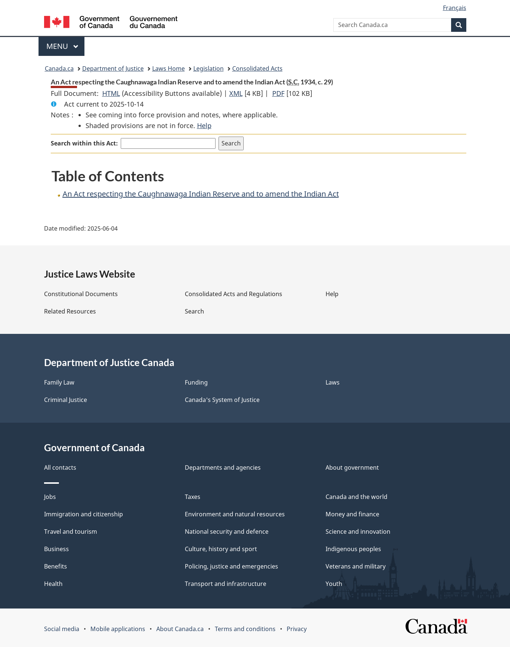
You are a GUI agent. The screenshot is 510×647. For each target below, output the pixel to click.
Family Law (59, 382)
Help (204, 125)
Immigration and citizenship (83, 514)
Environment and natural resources (235, 514)
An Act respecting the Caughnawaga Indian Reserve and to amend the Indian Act (201, 194)
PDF (278, 93)
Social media (61, 629)
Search (194, 311)
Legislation (208, 68)
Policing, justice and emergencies (231, 566)
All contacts (60, 467)
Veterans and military (356, 566)
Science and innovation (358, 531)
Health (53, 584)
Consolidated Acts (257, 68)
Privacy (297, 629)
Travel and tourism (70, 531)
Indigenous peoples (353, 549)
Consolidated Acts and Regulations (233, 294)
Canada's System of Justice (222, 400)
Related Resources (70, 311)
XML (236, 93)
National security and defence (227, 531)
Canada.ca (59, 68)
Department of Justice (113, 68)
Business (56, 549)
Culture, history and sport (221, 549)
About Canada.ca (180, 629)
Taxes (192, 497)
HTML (111, 93)
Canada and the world (356, 497)
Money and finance (352, 514)
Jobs (50, 497)
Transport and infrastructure (225, 584)
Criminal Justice (65, 400)
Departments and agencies (223, 467)
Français (454, 8)
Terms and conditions (245, 629)
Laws (333, 382)
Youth (334, 584)
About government (352, 467)
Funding (196, 382)
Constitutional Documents (81, 294)
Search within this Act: (84, 143)
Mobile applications (117, 629)
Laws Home (168, 68)
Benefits (55, 566)
